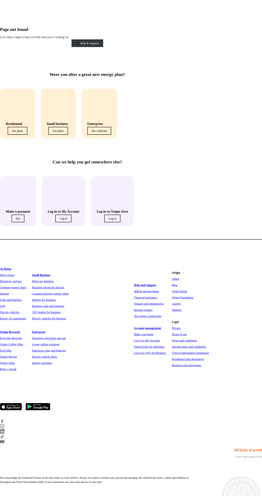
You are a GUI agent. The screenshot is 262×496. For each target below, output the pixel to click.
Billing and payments (146, 291)
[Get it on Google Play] (39, 407)
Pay (18, 218)
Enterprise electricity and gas (49, 338)
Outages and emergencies (149, 303)
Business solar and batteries (48, 306)
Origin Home (179, 291)
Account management (147, 328)
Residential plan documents (188, 359)
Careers (176, 303)
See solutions (99, 130)
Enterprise (38, 332)
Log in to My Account (147, 340)
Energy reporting (42, 363)
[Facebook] (4, 422)
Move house (7, 275)
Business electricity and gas (48, 287)
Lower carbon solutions (45, 344)
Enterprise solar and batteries (49, 350)
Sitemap (176, 309)
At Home (5, 268)
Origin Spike (7, 363)
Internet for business (44, 299)
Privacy (176, 328)
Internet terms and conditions (189, 346)
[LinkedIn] (4, 432)
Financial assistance (145, 297)
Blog (174, 285)
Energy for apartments (13, 318)
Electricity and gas (11, 281)
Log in (63, 218)
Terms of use (179, 334)
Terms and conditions (184, 340)
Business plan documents (186, 365)
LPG (2, 306)
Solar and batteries (11, 299)
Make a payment (143, 334)
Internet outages (143, 309)
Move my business (43, 281)
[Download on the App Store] (12, 407)
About (175, 278)
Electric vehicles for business (49, 318)
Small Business (41, 275)
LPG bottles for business (46, 312)
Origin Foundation (182, 297)
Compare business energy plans (50, 293)
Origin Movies (8, 356)
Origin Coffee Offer (11, 344)
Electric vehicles (9, 312)
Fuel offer (5, 350)
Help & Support (89, 43)
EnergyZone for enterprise (149, 346)
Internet (4, 293)
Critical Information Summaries (190, 352)
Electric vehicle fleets (44, 356)
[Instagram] (4, 427)
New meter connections (147, 316)
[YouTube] (4, 442)
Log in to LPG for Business (150, 352)
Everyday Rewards (11, 338)
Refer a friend (8, 369)
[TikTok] (4, 437)
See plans (17, 130)
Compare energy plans (13, 287)
